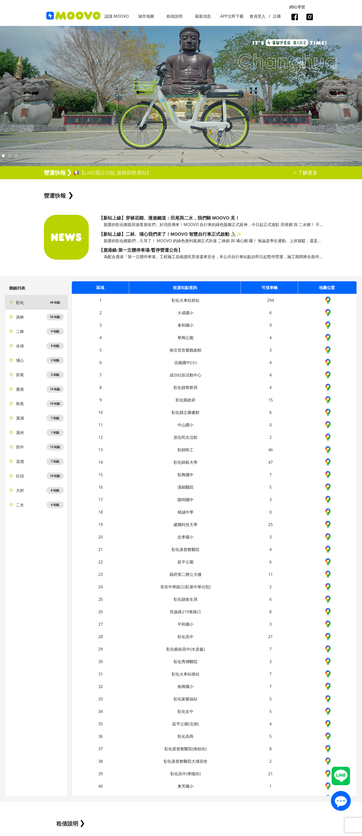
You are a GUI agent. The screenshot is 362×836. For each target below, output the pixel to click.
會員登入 (258, 16)
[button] (3, 155)
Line (341, 776)
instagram (309, 17)
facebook (294, 17)
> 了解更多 (306, 172)
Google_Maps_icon (328, 300)
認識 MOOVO (116, 16)
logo (73, 15)
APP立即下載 (231, 16)
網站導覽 (297, 7)
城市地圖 (146, 16)
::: (1, 2)
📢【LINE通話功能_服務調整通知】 (112, 172)
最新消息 (203, 16)
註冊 (277, 16)
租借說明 (174, 16)
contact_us (341, 800)
